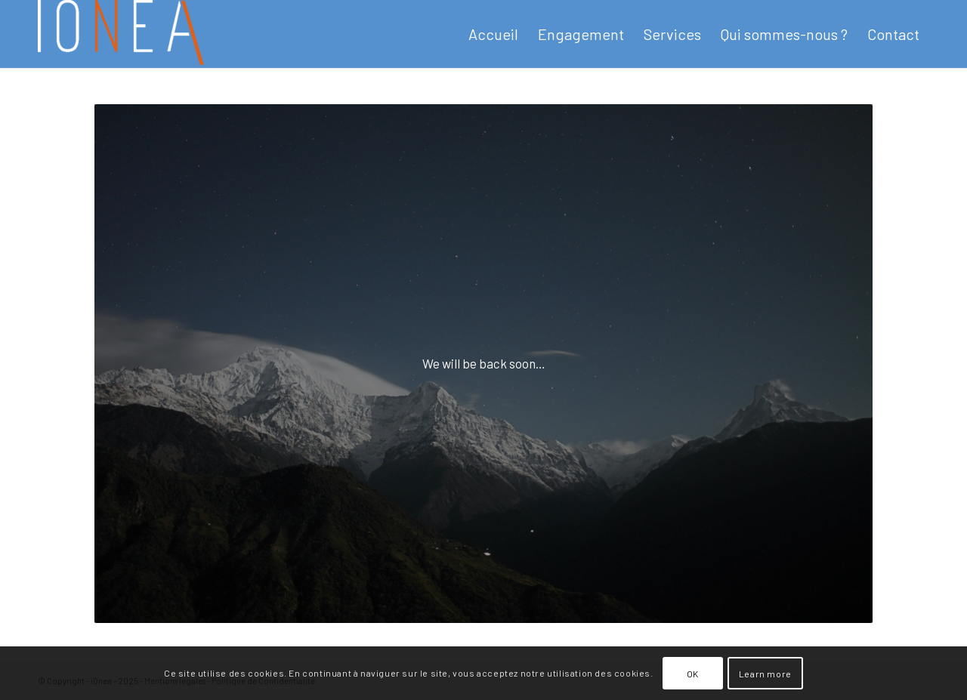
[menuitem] (493, 34)
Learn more (765, 673)
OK (693, 673)
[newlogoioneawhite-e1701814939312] (121, 34)
